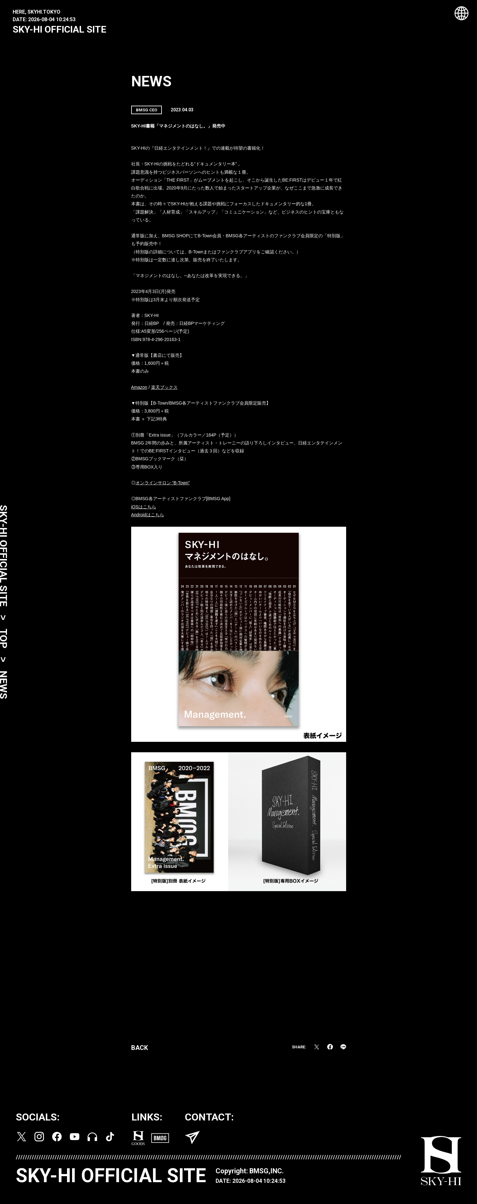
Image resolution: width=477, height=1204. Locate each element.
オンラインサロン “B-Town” (163, 484)
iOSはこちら (143, 509)
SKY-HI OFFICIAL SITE (59, 29)
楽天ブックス (164, 389)
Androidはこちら (147, 516)
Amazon (139, 389)
